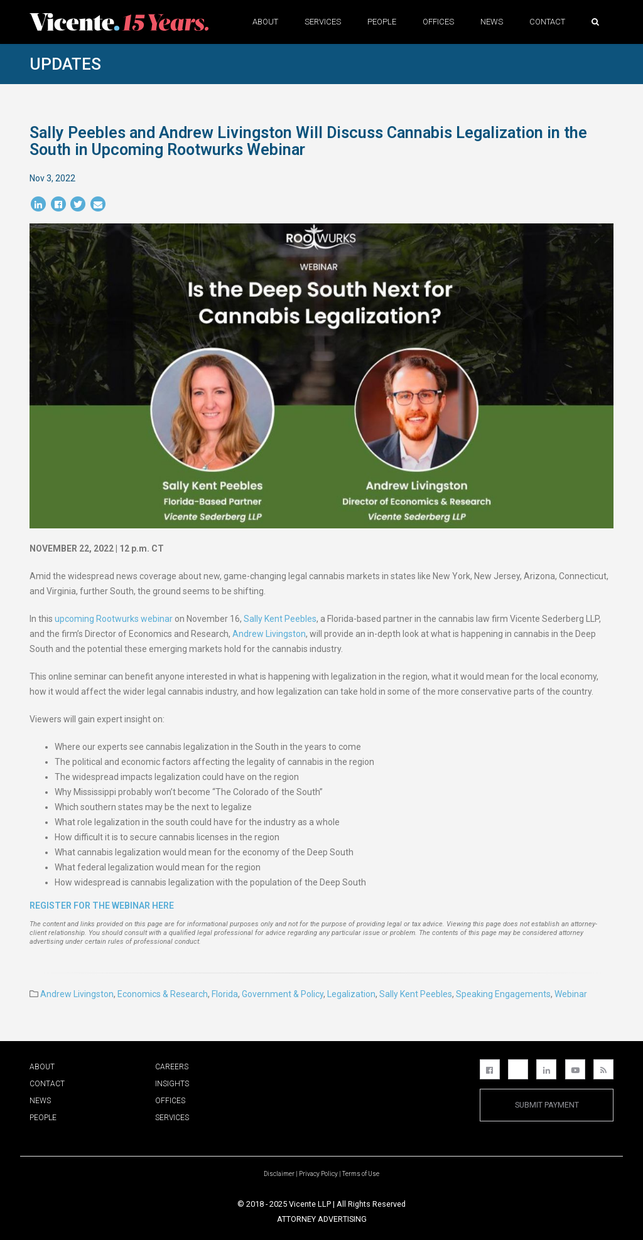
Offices (438, 21)
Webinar (570, 994)
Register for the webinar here (102, 906)
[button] (595, 21)
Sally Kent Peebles (280, 619)
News (491, 21)
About (265, 21)
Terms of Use (360, 1173)
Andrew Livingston (269, 634)
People (381, 21)
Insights (172, 1083)
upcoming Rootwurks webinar (114, 619)
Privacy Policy (318, 1173)
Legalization (351, 994)
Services (323, 21)
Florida (225, 994)
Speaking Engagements (503, 994)
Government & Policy (282, 994)
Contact (547, 21)
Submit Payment (547, 1104)
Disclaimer (279, 1173)
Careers (171, 1066)
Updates (65, 64)
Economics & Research (162, 994)
